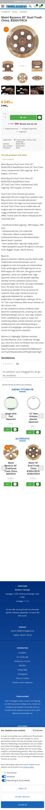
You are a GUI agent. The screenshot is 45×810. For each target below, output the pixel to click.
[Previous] (4, 416)
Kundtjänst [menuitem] (22, 653)
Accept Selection (22, 796)
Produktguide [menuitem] (22, 674)
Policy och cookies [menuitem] (22, 678)
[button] (3, 6)
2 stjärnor (6, 364)
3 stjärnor (8, 364)
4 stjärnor (10, 364)
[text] (22, 102)
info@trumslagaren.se (25, 631)
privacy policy (28, 767)
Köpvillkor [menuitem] (22, 665)
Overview (37, 730)
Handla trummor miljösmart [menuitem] (22, 682)
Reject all (22, 788)
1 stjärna (4, 364)
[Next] (41, 416)
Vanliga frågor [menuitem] (22, 670)
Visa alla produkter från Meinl (14, 155)
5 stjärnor (12, 364)
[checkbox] (8, 772)
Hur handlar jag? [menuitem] (22, 657)
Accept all (22, 804)
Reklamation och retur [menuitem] (22, 661)
